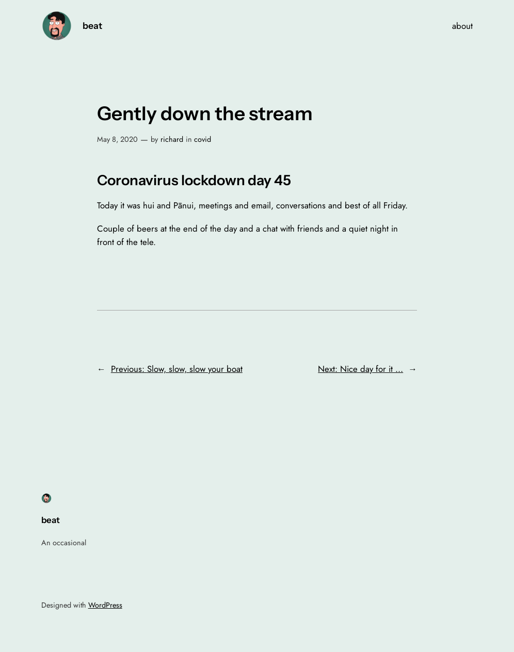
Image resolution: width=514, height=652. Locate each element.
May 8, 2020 (117, 139)
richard (171, 139)
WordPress (105, 605)
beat (92, 25)
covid (202, 139)
